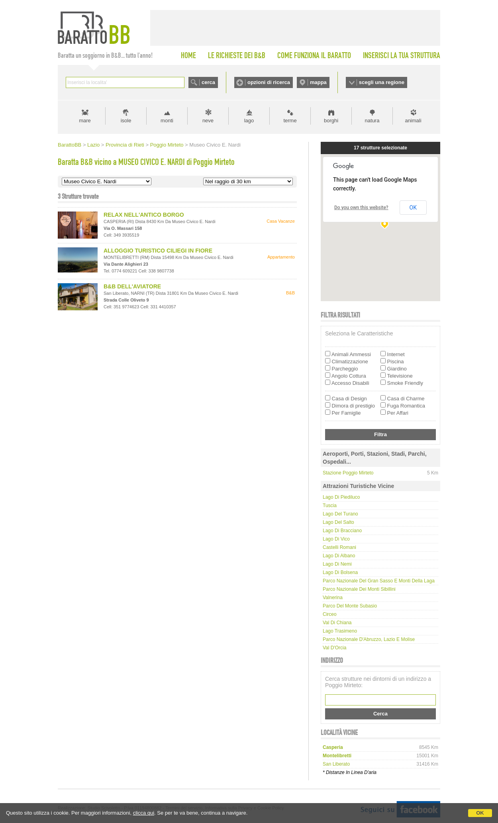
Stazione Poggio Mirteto (348, 473)
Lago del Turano (340, 514)
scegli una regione (381, 82)
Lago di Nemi (337, 564)
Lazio (93, 145)
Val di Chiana (337, 622)
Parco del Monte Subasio (350, 606)
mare (85, 120)
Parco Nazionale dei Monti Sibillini (359, 589)
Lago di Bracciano (342, 530)
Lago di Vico (336, 539)
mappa (318, 82)
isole (126, 120)
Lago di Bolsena (340, 572)
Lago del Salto (338, 522)
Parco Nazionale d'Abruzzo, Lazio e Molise (369, 639)
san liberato (336, 764)
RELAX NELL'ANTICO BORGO (144, 215)
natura (372, 120)
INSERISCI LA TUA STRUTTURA (401, 55)
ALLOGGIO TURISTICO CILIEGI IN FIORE (158, 250)
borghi (331, 120)
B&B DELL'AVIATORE (132, 286)
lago (249, 120)
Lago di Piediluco (341, 497)
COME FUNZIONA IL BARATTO (314, 55)
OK (480, 813)
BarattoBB (69, 145)
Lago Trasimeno (340, 631)
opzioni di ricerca (268, 82)
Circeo (330, 614)
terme (289, 120)
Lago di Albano (339, 555)
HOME (188, 55)
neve (208, 120)
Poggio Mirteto (167, 145)
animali (413, 120)
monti (167, 120)
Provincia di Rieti (125, 145)
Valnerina (333, 597)
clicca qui (143, 813)
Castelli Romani (339, 547)
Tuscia (330, 505)
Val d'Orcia (334, 648)
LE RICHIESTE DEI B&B (236, 55)
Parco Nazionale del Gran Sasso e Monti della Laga (379, 581)
